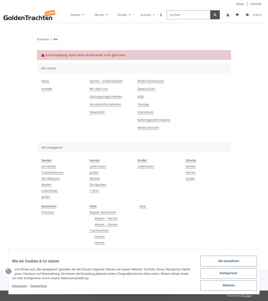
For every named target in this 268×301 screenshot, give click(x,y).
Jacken (45, 197)
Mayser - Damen (106, 224)
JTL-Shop (246, 295)
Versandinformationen (105, 104)
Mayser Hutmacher (103, 212)
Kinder (190, 178)
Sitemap (143, 104)
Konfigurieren (225, 275)
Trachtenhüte (99, 230)
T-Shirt (94, 191)
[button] (227, 15)
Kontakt (256, 4)
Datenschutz (146, 89)
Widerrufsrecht (148, 128)
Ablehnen (225, 286)
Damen (191, 166)
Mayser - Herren (106, 218)
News (240, 4)
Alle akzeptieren (225, 264)
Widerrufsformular (151, 81)
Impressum (145, 112)
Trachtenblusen (52, 172)
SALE (142, 206)
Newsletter (97, 112)
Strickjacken (98, 185)
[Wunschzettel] (237, 15)
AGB (140, 97)
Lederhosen (49, 191)
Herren (191, 172)
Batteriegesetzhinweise (154, 120)
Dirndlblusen (50, 178)
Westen (95, 178)
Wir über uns (99, 89)
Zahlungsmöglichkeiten (106, 97)
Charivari (47, 212)
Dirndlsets (48, 166)
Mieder (46, 185)
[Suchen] (188, 14)
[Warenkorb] (253, 15)
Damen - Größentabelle (106, 81)
